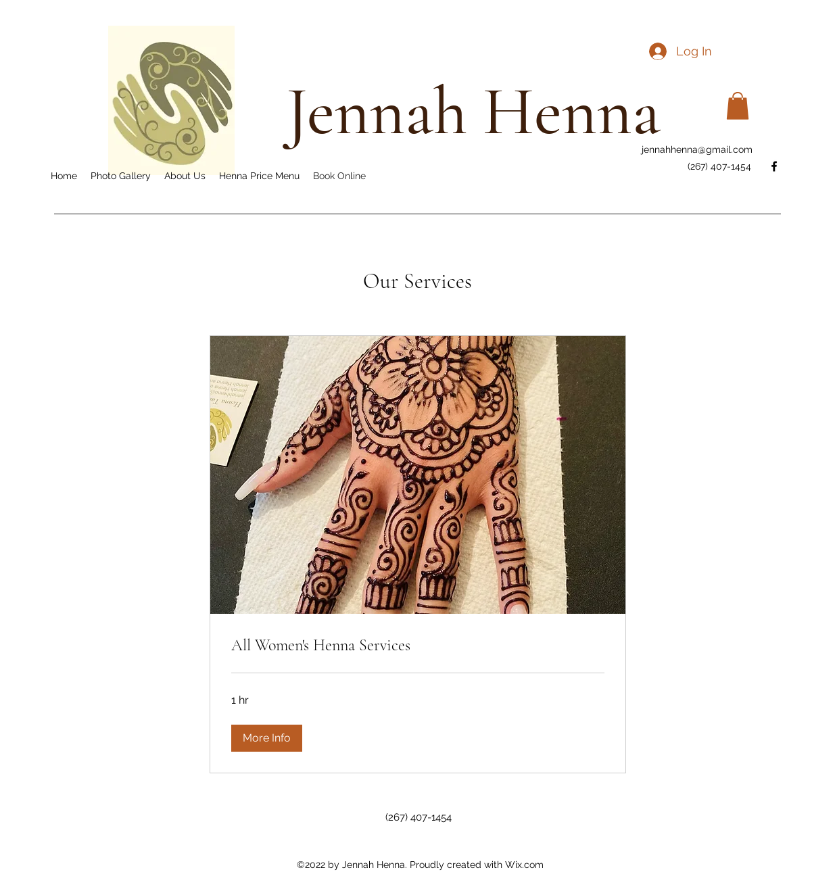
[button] (737, 106)
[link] (417, 645)
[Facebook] (774, 166)
